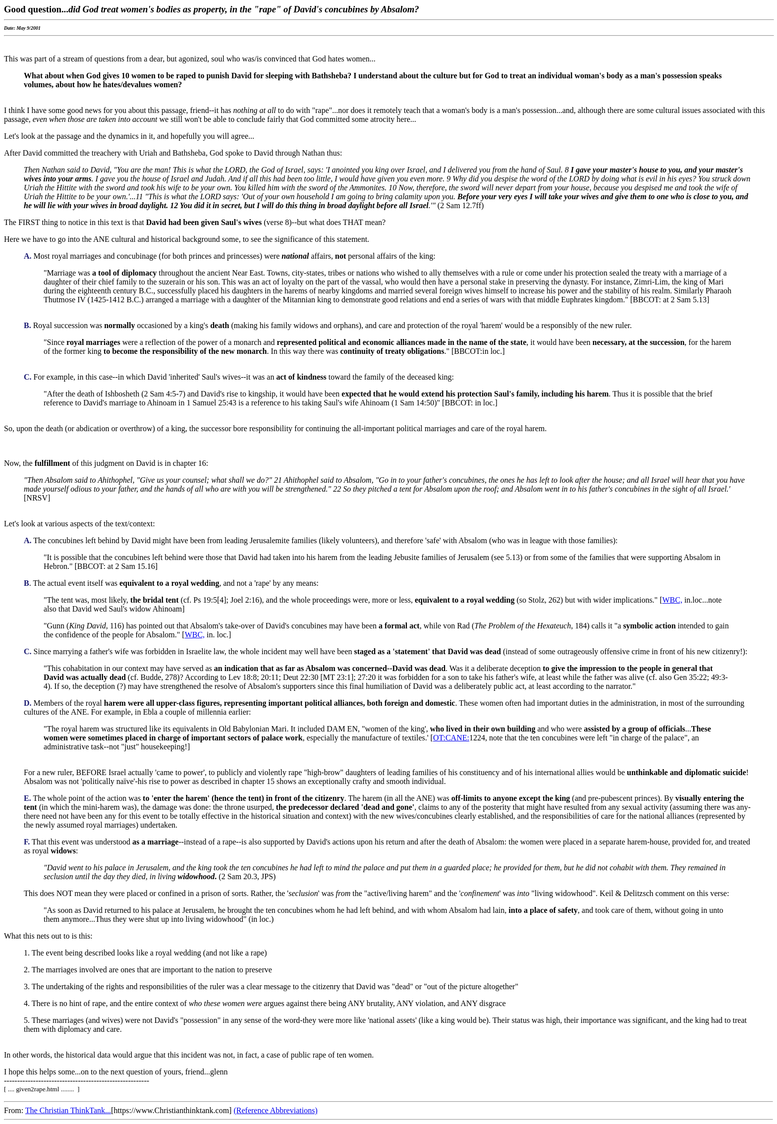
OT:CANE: (451, 737)
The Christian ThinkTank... (68, 1110)
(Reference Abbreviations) (275, 1110)
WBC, (672, 600)
